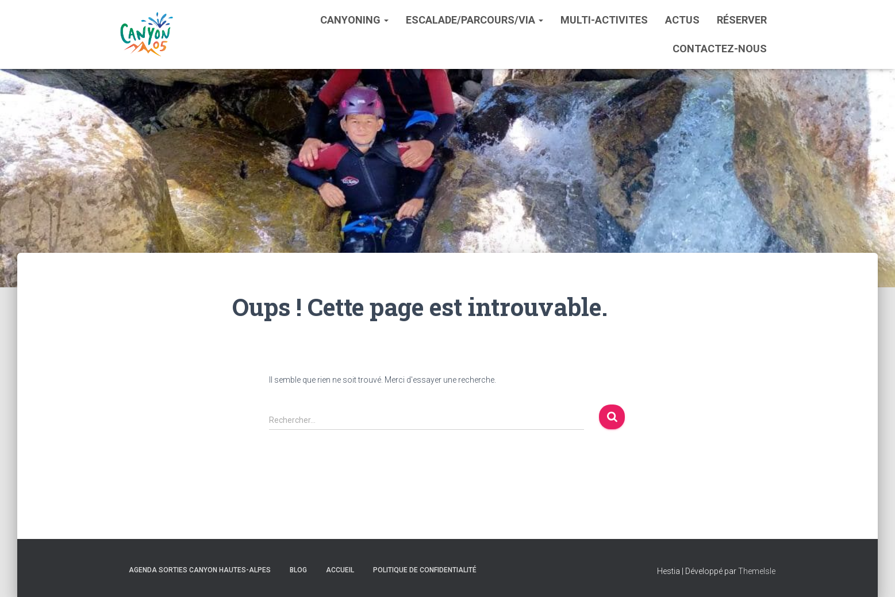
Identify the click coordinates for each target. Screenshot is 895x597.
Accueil (340, 570)
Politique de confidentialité (425, 570)
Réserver (742, 20)
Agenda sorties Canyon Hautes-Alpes (200, 570)
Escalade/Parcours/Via (474, 20)
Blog (298, 570)
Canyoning (354, 20)
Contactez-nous (720, 49)
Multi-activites (604, 20)
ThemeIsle (756, 571)
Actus (682, 20)
